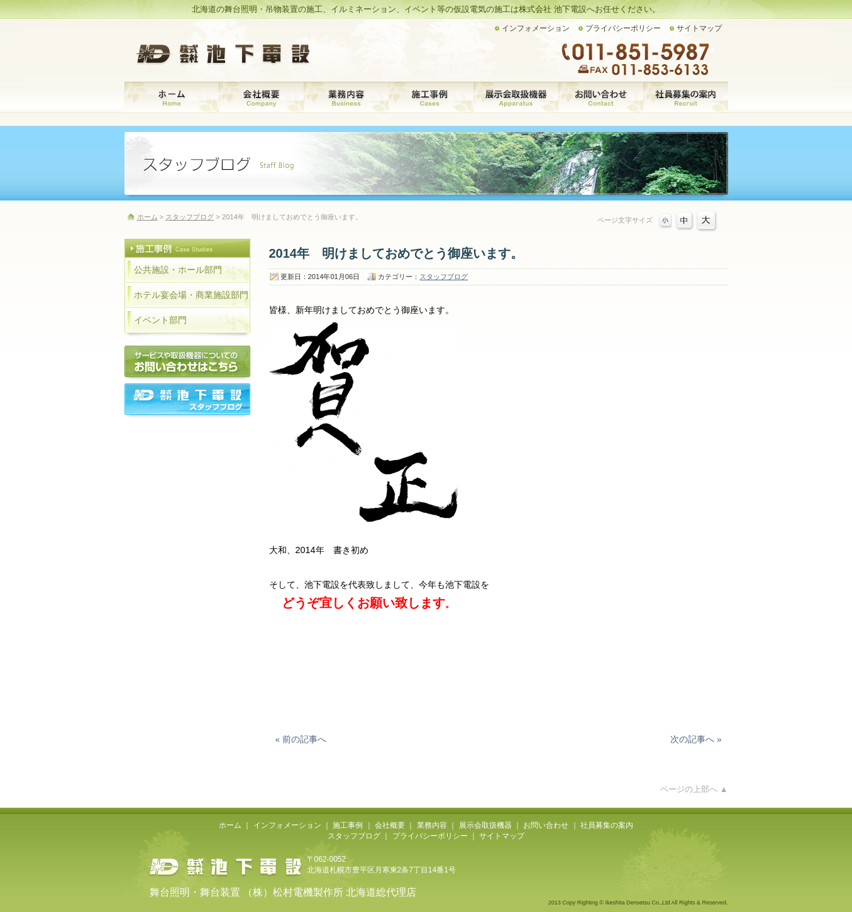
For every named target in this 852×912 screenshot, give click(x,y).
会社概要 (261, 97)
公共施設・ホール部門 (178, 270)
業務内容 (346, 97)
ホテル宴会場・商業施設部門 (191, 295)
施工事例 (431, 97)
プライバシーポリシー (623, 28)
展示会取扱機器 (515, 97)
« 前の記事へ (300, 739)
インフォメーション (536, 28)
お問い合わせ (600, 97)
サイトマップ (699, 28)
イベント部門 (160, 320)
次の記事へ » (695, 739)
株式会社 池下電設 (225, 53)
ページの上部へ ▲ (694, 789)
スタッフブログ (443, 276)
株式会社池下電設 (225, 866)
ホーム (171, 97)
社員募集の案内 (685, 97)
